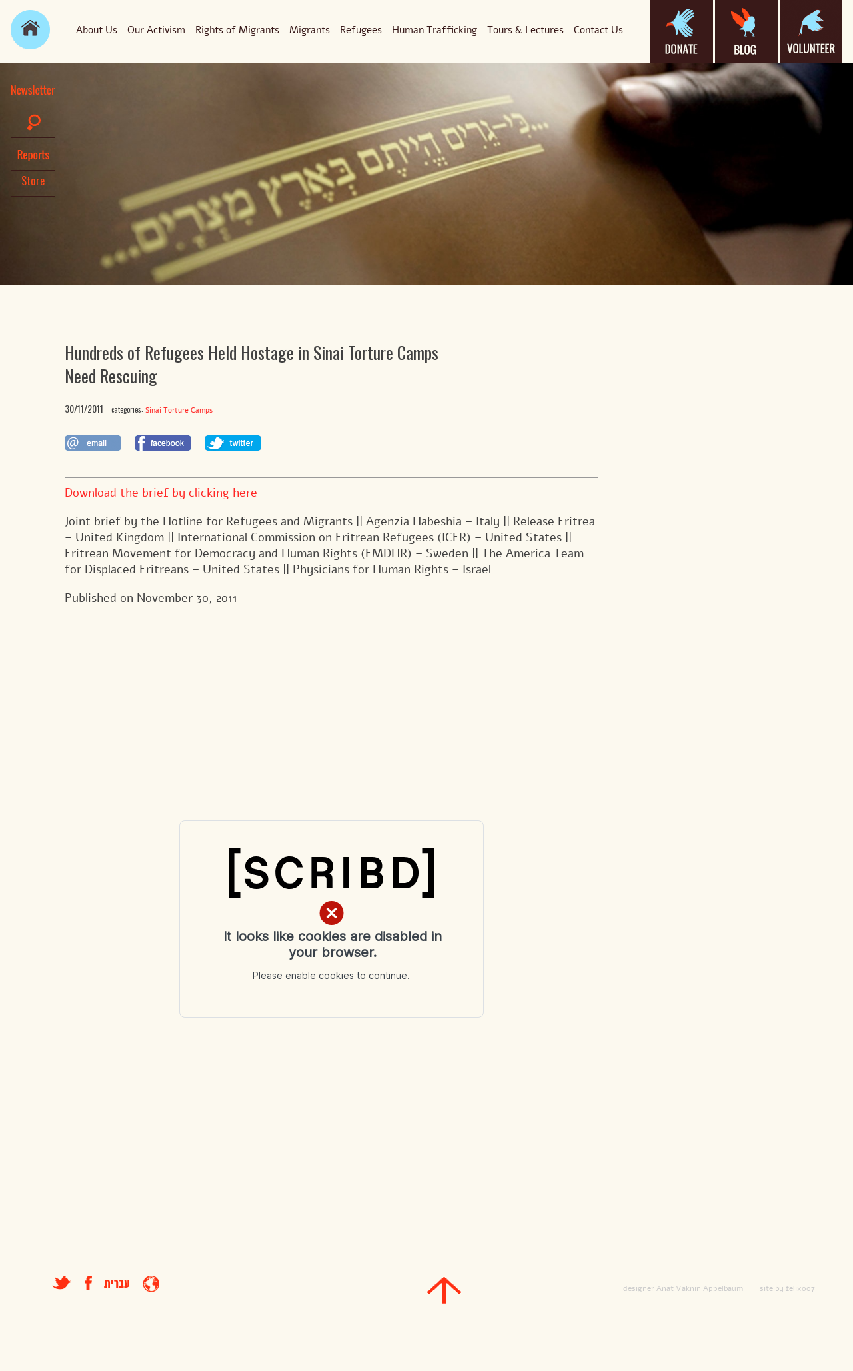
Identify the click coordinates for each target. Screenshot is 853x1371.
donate (681, 31)
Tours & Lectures (525, 30)
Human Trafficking (434, 30)
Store (33, 181)
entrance (151, 1284)
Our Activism (156, 30)
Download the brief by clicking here (161, 493)
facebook (94, 1283)
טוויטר (61, 1283)
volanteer (811, 31)
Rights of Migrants (237, 30)
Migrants (309, 30)
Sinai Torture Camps (179, 410)
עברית (116, 1284)
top (444, 1290)
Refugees (361, 30)
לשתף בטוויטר (233, 443)
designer (638, 1288)
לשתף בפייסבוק (163, 443)
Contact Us (598, 30)
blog (746, 31)
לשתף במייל (93, 443)
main (30, 29)
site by (772, 1288)
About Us (96, 30)
